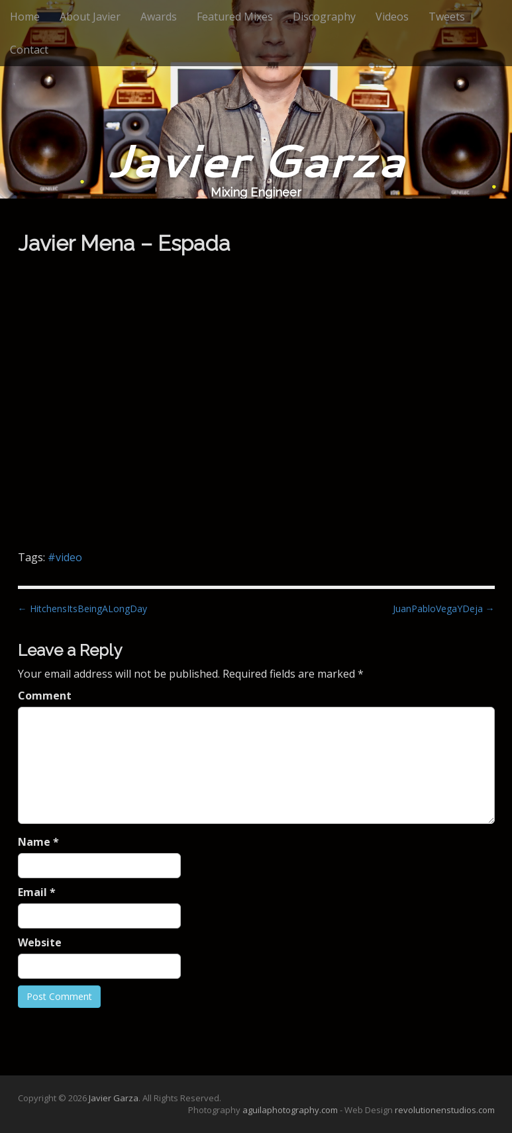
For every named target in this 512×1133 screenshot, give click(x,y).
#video (65, 557)
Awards (158, 16)
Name (38, 842)
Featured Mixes (235, 16)
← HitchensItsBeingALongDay (82, 608)
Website (40, 942)
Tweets (447, 16)
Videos (392, 16)
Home (25, 16)
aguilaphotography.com (290, 1110)
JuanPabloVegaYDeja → (444, 608)
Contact (29, 49)
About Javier (90, 16)
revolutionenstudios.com (445, 1110)
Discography (324, 16)
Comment (45, 695)
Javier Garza (256, 159)
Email (37, 892)
